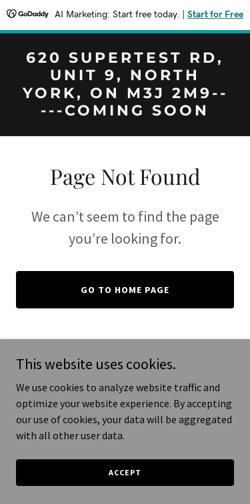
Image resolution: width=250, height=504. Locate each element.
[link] (125, 111)
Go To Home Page (125, 290)
